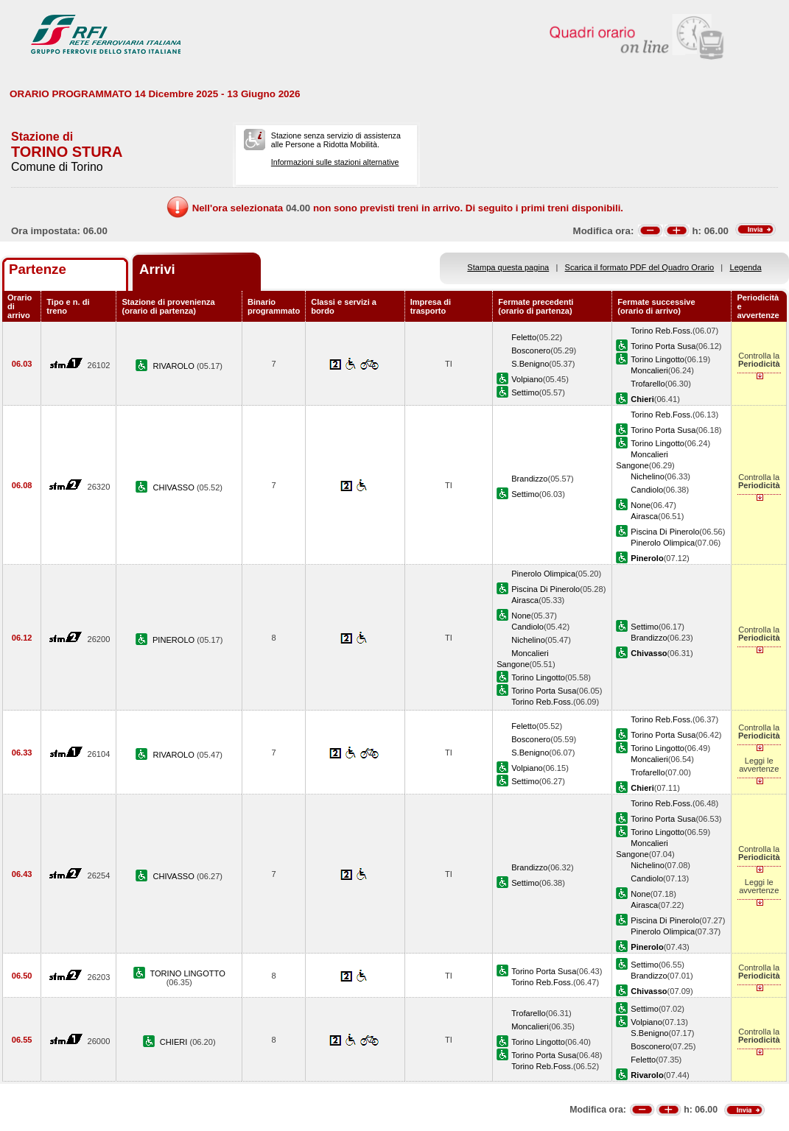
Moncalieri (649, 370)
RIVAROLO (174, 366)
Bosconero (530, 350)
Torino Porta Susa (663, 346)
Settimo (525, 392)
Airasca (644, 516)
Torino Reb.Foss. (661, 330)
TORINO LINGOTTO (187, 973)
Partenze (37, 269)
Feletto (523, 337)
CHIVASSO (174, 487)
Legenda (746, 267)
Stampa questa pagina (508, 267)
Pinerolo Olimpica (663, 542)
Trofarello (647, 383)
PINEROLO (174, 639)
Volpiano (527, 379)
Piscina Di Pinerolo (665, 531)
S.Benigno (530, 363)
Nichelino (647, 476)
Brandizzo (529, 478)
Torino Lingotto (657, 359)
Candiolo (647, 489)
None (640, 505)
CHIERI (175, 1041)
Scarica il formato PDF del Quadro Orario (640, 267)
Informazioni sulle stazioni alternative (335, 162)
